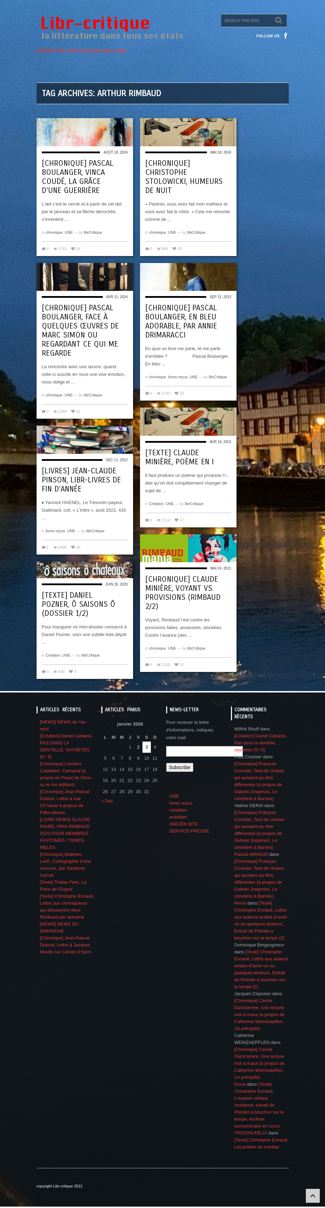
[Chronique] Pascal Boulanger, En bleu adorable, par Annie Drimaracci (181, 321)
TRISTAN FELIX (250, 1133)
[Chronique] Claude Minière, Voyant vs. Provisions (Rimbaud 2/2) (182, 593)
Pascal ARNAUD (251, 854)
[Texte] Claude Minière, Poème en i (179, 457)
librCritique (93, 232)
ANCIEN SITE (184, 824)
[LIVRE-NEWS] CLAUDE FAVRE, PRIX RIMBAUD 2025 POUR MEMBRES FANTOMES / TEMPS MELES (65, 833)
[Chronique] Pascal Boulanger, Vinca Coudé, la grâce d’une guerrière (78, 177)
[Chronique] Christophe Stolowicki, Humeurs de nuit (184, 177)
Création (156, 504)
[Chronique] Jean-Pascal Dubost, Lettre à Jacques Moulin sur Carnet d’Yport (65, 944)
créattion (178, 810)
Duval (240, 1084)
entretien (178, 817)
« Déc (107, 801)
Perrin (240, 903)
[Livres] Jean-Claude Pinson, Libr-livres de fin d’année (81, 480)
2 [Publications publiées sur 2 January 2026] (138, 747)
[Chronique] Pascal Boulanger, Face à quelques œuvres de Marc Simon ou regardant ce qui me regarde (80, 330)
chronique (54, 232)
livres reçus (178, 377)
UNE (69, 232)
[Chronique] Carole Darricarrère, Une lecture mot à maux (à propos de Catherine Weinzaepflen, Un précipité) (259, 1014)
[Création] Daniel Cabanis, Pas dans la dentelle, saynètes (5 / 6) (260, 742)
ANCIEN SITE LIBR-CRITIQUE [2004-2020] (81, 50)
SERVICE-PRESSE (189, 831)
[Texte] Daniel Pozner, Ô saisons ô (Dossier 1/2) (78, 604)
